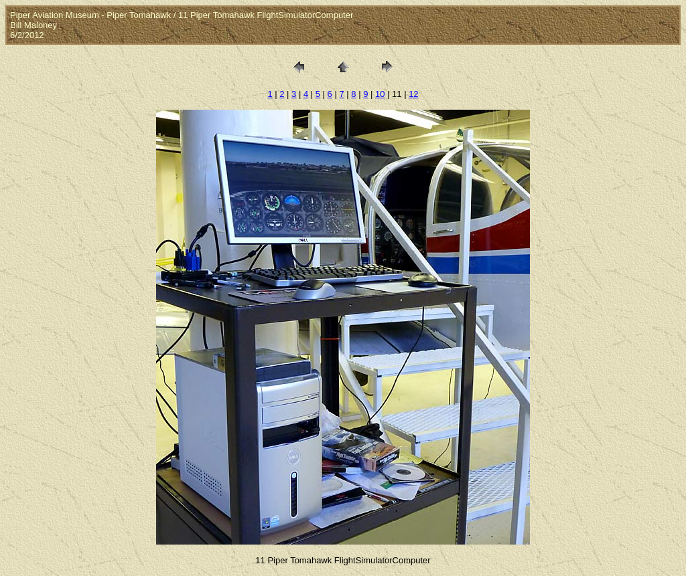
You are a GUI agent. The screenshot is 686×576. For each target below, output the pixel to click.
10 (380, 94)
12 (413, 94)
